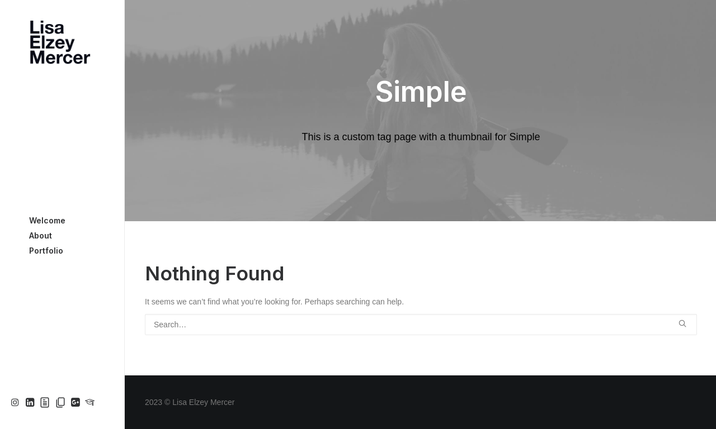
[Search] (421, 324)
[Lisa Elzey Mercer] (61, 42)
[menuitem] (16, 403)
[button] (16, 403)
